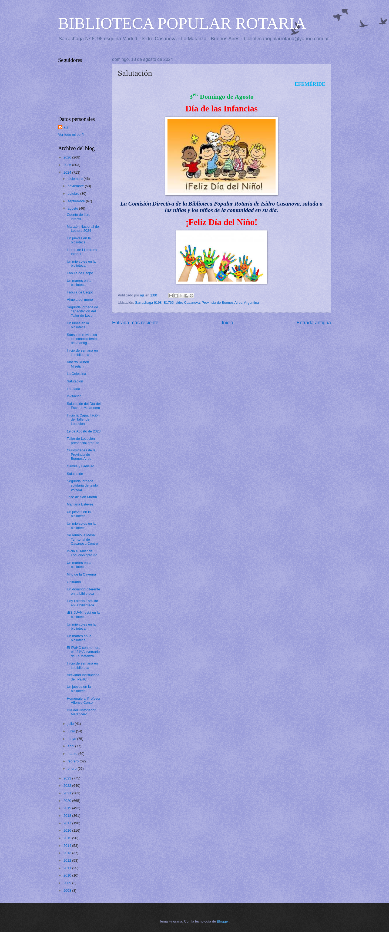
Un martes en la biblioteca (79, 283)
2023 (67, 778)
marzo (73, 754)
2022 (67, 786)
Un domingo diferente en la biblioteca (83, 591)
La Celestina (76, 374)
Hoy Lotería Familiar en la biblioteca (82, 603)
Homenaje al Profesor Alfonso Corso (83, 700)
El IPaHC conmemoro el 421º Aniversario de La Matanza (83, 652)
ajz (65, 127)
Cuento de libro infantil (78, 217)
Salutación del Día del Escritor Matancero (83, 406)
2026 (67, 157)
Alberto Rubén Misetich (78, 364)
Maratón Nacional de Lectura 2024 (83, 228)
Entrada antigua (314, 322)
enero (73, 768)
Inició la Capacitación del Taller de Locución (83, 419)
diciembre (75, 179)
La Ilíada (73, 389)
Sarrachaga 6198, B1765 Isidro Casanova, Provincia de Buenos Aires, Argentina (197, 302)
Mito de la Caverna (81, 574)
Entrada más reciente (135, 322)
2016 (67, 830)
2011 (67, 868)
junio (72, 731)
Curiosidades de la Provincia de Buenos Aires (81, 454)
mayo (72, 739)
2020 (67, 801)
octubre (74, 193)
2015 (67, 838)
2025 (67, 165)
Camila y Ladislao (80, 466)
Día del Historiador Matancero (81, 712)
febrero (73, 761)
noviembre (76, 186)
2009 (67, 883)
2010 (67, 875)
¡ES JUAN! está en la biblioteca (83, 614)
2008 (67, 890)
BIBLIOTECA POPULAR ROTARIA (182, 23)
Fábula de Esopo (80, 273)
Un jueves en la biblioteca (79, 240)
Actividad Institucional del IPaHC (83, 677)
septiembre (77, 201)
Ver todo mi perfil (71, 135)
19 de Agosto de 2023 (83, 431)
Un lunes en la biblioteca (78, 325)
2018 (67, 816)
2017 (67, 823)
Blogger (223, 921)
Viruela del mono (80, 300)
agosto (73, 208)
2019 (67, 808)
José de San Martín (82, 497)
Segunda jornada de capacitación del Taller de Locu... (82, 311)
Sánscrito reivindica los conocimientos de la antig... (82, 339)
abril (71, 746)
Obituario (74, 582)
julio (71, 724)
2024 (67, 172)
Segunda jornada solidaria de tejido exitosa (82, 485)
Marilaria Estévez (80, 504)
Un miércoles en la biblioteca (81, 263)
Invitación (74, 396)
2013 (67, 853)
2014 (67, 846)
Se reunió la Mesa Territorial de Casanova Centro (82, 539)
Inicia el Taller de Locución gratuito (82, 553)
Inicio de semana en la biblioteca (82, 352)
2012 (67, 860)
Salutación (75, 381)
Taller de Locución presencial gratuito (83, 441)
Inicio (227, 322)
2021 (67, 793)
